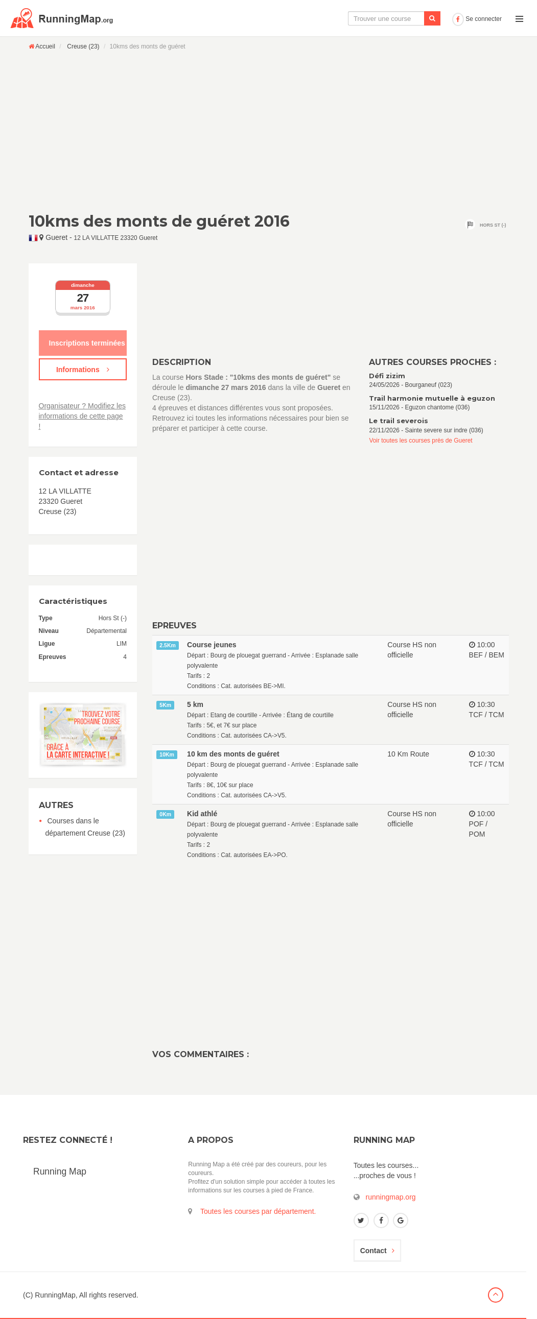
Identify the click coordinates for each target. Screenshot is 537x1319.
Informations (82, 369)
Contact (377, 1251)
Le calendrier (346, 18)
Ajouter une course (412, 18)
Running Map (59, 1171)
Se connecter (477, 18)
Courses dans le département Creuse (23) (85, 827)
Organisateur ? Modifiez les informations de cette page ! (82, 416)
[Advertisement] (269, 131)
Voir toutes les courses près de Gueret (420, 440)
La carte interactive (279, 18)
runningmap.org (391, 1197)
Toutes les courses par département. (258, 1211)
